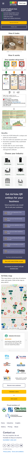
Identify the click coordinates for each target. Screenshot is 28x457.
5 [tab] (11, 51)
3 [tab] (9, 51)
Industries (10, 423)
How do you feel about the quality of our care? (15, 238)
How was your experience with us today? (15, 225)
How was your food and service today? (14, 219)
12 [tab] (19, 51)
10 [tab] (16, 51)
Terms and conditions (18, 451)
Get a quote (14, 399)
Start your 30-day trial (14, 22)
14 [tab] (21, 51)
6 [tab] (12, 51)
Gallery (3, 427)
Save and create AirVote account (14, 261)
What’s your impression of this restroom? (14, 213)
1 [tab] (6, 51)
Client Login (22, 3)
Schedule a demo (14, 26)
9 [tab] (15, 51)
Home (3, 423)
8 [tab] (14, 51)
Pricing (10, 427)
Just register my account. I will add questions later (14, 267)
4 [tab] (10, 51)
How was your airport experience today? (15, 232)
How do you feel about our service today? (15, 245)
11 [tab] (18, 51)
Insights (17, 423)
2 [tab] (7, 51)
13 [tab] (20, 51)
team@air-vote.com (9, 440)
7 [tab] (13, 51)
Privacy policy (7, 451)
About (16, 427)
